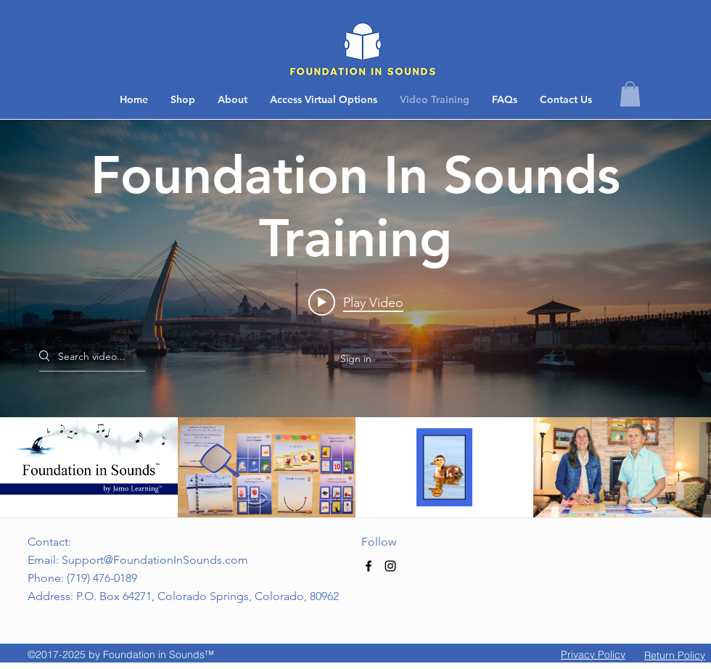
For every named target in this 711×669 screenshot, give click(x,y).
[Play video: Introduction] (355, 301)
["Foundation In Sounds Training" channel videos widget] (355, 318)
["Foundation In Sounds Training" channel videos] (355, 467)
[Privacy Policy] (592, 654)
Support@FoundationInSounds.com (155, 560)
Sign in (355, 358)
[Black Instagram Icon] (390, 566)
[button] (566, 99)
